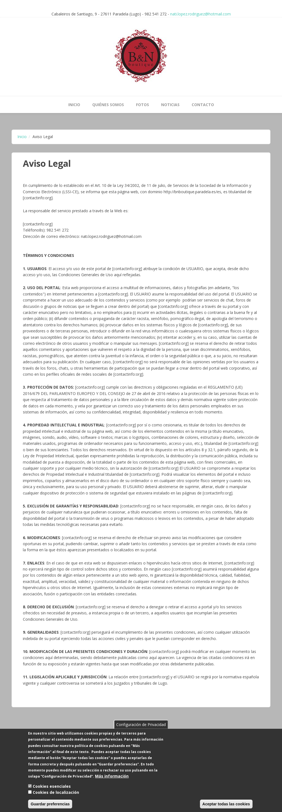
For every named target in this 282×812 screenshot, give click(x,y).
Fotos (142, 104)
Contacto (203, 104)
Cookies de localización (56, 799)
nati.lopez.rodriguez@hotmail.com (200, 14)
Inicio (74, 104)
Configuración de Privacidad (141, 731)
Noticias (170, 104)
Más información (112, 783)
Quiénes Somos (108, 104)
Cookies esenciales (52, 793)
